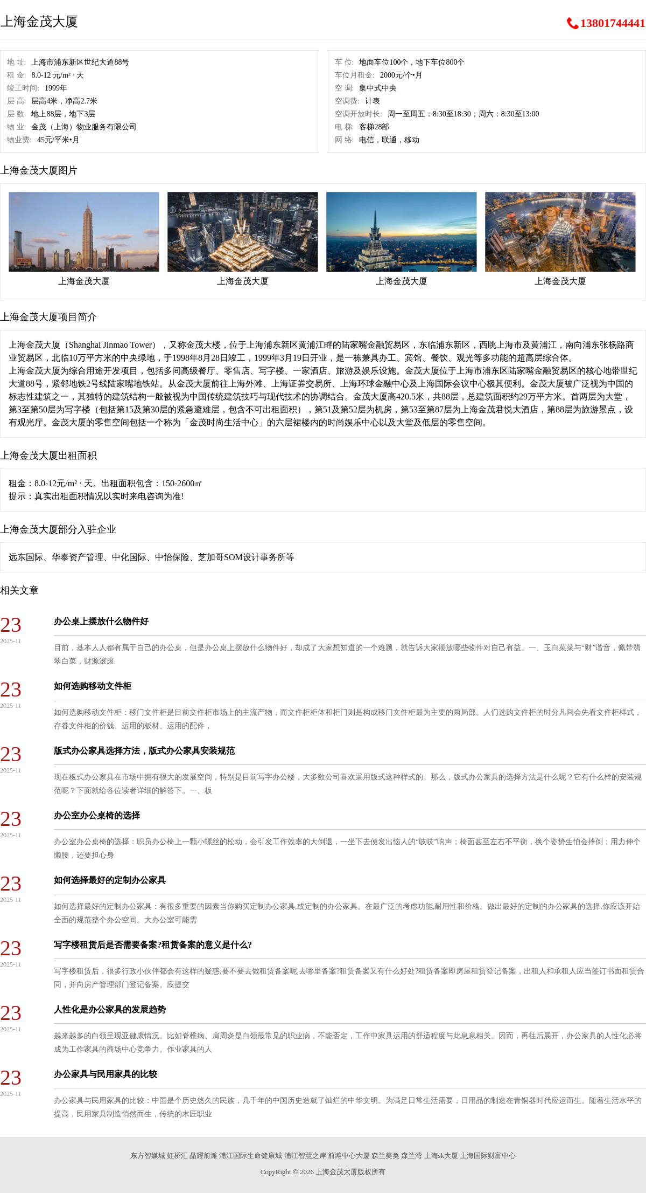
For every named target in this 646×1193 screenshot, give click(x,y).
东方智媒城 (147, 1155)
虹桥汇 (177, 1155)
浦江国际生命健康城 (250, 1155)
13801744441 (612, 23)
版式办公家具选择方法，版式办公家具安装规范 (144, 750)
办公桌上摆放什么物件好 (101, 621)
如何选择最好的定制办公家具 (110, 880)
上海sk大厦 (441, 1155)
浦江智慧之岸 (305, 1155)
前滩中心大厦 (349, 1155)
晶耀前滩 (203, 1155)
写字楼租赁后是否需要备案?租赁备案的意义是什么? (153, 944)
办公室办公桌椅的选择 (97, 815)
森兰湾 (411, 1155)
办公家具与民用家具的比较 (105, 1074)
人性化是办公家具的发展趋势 (110, 1009)
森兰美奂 (385, 1155)
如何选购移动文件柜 (92, 686)
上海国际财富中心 (488, 1155)
